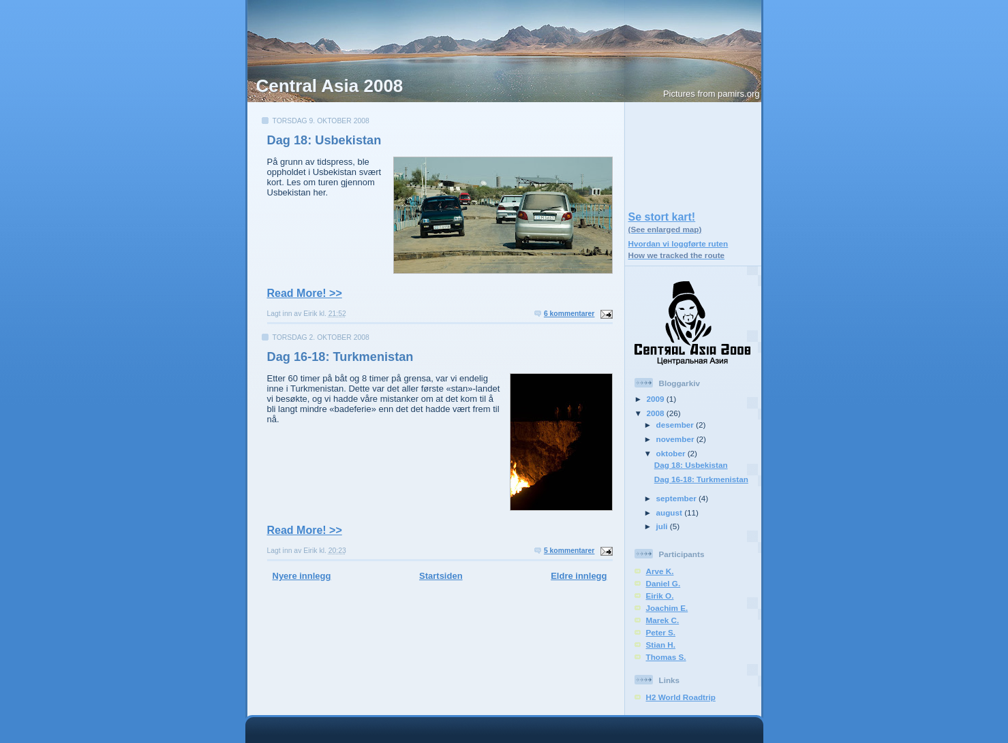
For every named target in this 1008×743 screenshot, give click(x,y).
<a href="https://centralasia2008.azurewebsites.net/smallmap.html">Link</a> (693, 153)
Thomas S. (666, 656)
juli (663, 526)
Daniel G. (663, 583)
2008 (657, 413)
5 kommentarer (569, 550)
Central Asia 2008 (329, 86)
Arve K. (660, 571)
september (677, 498)
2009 (657, 398)
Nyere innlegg (302, 576)
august (670, 512)
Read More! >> (304, 293)
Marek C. (662, 620)
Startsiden (441, 576)
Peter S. (661, 632)
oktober (672, 453)
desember (676, 424)
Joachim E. (667, 607)
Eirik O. (660, 595)
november (676, 438)
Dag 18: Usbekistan (324, 140)
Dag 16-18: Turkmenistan (340, 357)
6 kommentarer (569, 313)
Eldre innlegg (579, 576)
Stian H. (661, 644)
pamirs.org (738, 94)
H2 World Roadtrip (681, 697)
